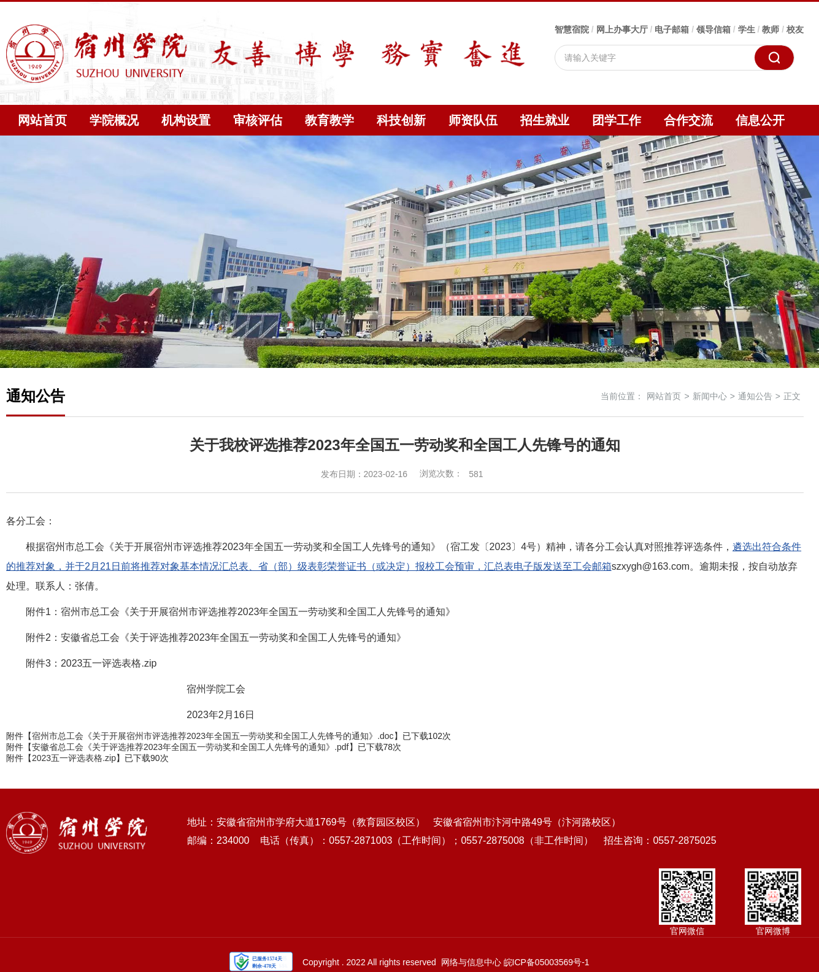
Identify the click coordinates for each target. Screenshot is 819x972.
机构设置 (185, 120)
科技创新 (401, 120)
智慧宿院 (572, 29)
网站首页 (42, 120)
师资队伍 (473, 120)
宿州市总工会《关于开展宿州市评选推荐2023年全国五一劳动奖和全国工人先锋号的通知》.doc (213, 736)
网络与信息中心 (471, 962)
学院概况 (114, 120)
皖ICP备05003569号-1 (547, 962)
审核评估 (257, 120)
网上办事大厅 (622, 29)
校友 (795, 29)
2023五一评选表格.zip (74, 758)
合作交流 (688, 120)
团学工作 (616, 120)
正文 (792, 396)
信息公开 (760, 120)
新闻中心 (710, 396)
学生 (746, 29)
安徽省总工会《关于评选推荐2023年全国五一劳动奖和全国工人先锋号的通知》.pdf (190, 747)
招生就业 (544, 120)
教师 (770, 29)
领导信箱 (713, 29)
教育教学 (329, 120)
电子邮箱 (672, 29)
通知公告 (755, 396)
